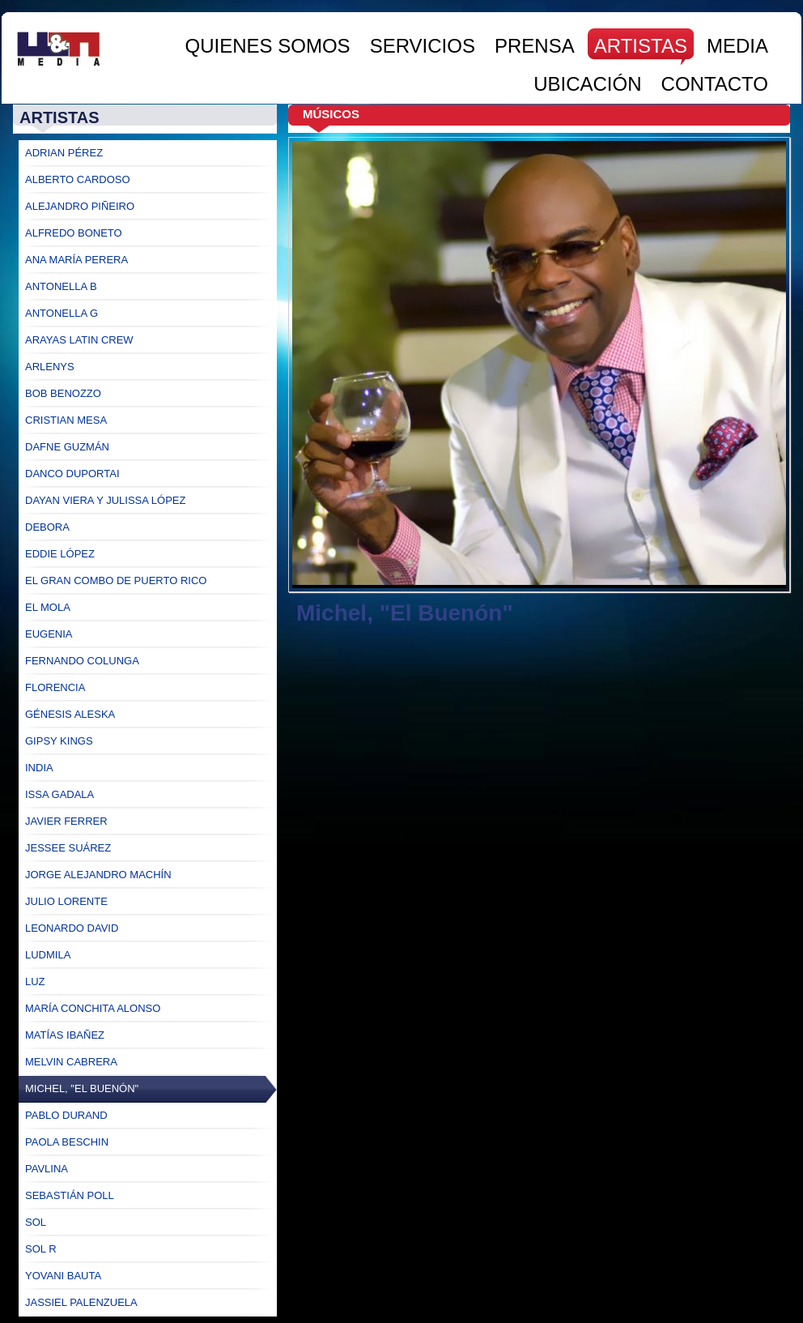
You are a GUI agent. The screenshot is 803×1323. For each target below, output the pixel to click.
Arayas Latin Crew (79, 340)
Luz (35, 981)
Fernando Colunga (82, 661)
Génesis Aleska (70, 714)
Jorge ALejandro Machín (98, 874)
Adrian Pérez (64, 153)
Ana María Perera (76, 260)
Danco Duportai (72, 473)
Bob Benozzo (63, 393)
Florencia (55, 687)
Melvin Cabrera (71, 1062)
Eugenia (49, 634)
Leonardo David (71, 928)
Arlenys (49, 367)
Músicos (331, 114)
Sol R (41, 1249)
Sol (35, 1222)
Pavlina (46, 1169)
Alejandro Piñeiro (79, 206)
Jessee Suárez (68, 848)
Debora (47, 527)
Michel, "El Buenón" (81, 1088)
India (39, 768)
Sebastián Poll (69, 1195)
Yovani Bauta (63, 1276)
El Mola (47, 607)
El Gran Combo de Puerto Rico (115, 580)
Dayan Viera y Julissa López (105, 500)
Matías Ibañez (64, 1035)
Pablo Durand (66, 1115)
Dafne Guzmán (67, 447)
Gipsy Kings (59, 741)
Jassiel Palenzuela (81, 1302)
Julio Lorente (66, 901)
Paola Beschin (66, 1142)
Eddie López (60, 554)
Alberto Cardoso (77, 179)
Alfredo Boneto (73, 233)
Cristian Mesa (66, 420)
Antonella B (61, 286)
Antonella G (61, 313)
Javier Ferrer (66, 821)
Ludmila (47, 955)
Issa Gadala (59, 794)
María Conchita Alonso (92, 1008)
